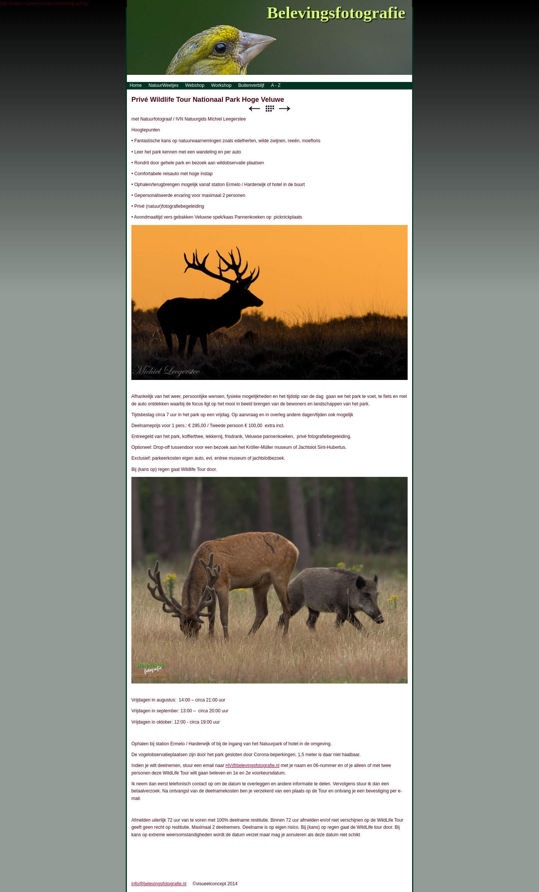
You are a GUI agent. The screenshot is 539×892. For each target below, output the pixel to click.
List (269, 109)
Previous (254, 109)
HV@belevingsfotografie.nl (252, 765)
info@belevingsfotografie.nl (158, 883)
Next (284, 109)
